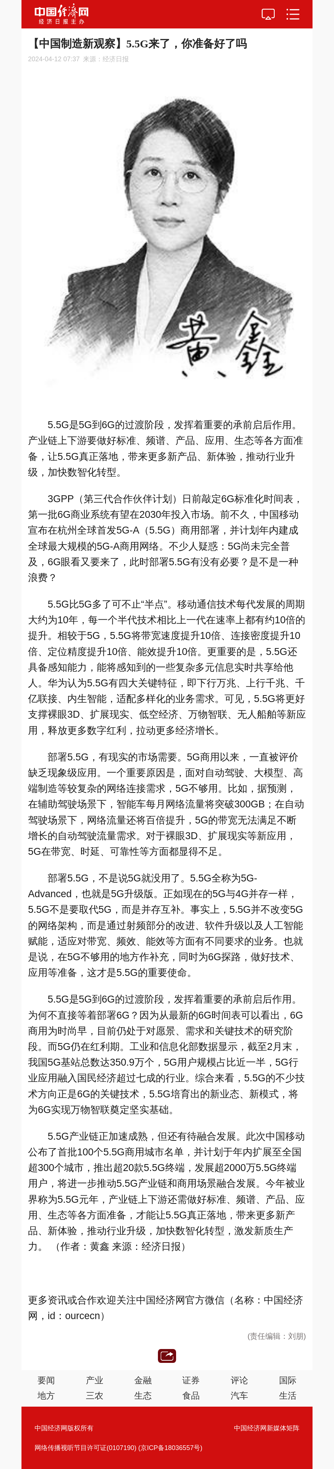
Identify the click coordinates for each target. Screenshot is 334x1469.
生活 (288, 1395)
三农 (94, 1395)
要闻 (46, 1380)
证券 (191, 1380)
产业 (94, 1380)
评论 (239, 1380)
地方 (46, 1395)
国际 (288, 1380)
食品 (191, 1395)
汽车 (239, 1395)
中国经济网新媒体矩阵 (266, 1428)
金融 (143, 1380)
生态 (143, 1395)
